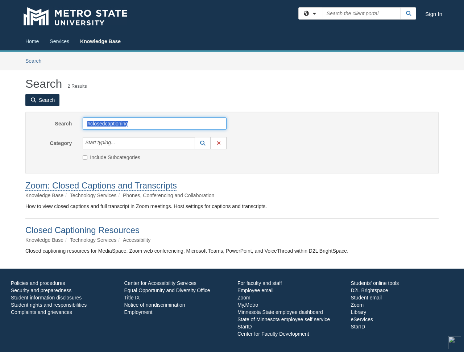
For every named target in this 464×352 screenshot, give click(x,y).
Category (61, 143)
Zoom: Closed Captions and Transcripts (101, 185)
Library (358, 312)
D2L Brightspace (369, 290)
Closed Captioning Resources (82, 230)
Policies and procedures (38, 283)
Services (59, 41)
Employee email (255, 290)
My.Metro (247, 305)
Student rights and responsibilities (49, 305)
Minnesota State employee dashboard (280, 312)
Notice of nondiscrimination (154, 305)
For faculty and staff (259, 283)
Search (36, 60)
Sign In (433, 14)
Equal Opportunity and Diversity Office (167, 290)
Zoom (243, 298)
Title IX (132, 298)
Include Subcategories (111, 157)
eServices (362, 319)
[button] (203, 143)
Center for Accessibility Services (160, 283)
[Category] (119, 143)
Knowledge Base (100, 41)
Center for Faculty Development (273, 334)
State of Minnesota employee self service (283, 319)
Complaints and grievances (41, 312)
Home (32, 41)
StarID (244, 327)
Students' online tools (375, 283)
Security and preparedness (41, 290)
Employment (138, 312)
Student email (366, 298)
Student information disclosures (46, 298)
